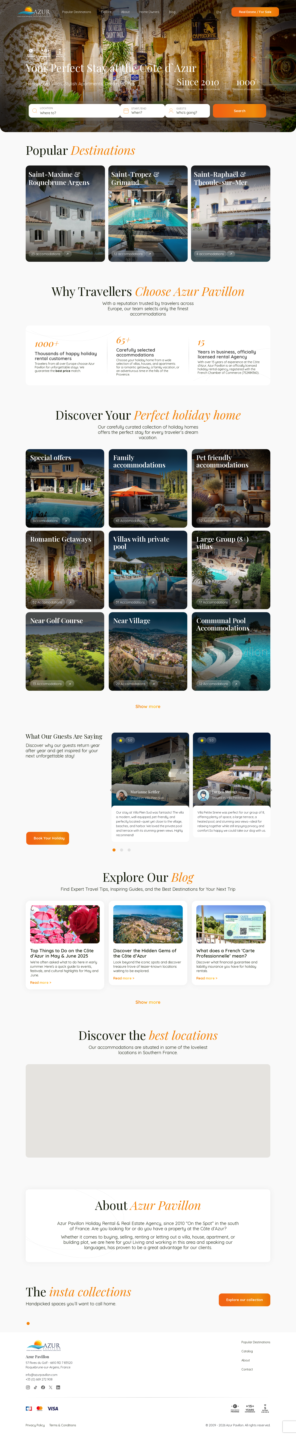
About (125, 12)
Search (239, 111)
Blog (172, 12)
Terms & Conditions (62, 1425)
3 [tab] (129, 849)
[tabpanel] (150, 787)
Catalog (247, 1351)
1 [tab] (114, 849)
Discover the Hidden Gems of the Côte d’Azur (145, 953)
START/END (138, 108)
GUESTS (181, 108)
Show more (148, 706)
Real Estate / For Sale (255, 12)
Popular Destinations (76, 12)
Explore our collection (244, 1300)
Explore (106, 12)
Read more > (40, 982)
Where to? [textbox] (48, 113)
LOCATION (46, 108)
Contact (247, 1369)
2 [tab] (121, 849)
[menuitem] (220, 12)
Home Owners (149, 12)
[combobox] (78, 113)
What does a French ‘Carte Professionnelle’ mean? (225, 953)
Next (269, 790)
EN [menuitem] (218, 12)
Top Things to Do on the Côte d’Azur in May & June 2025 (62, 953)
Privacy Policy (35, 1425)
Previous (112, 790)
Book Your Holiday (49, 838)
